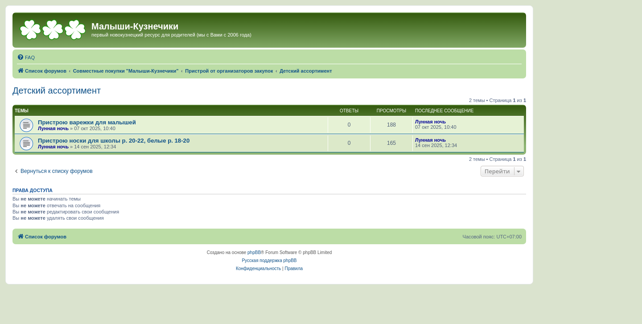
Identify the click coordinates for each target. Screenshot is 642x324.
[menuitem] (26, 57)
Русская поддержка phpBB (269, 260)
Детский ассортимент (56, 90)
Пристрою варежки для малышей (87, 122)
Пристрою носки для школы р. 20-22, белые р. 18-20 (113, 140)
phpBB (254, 252)
